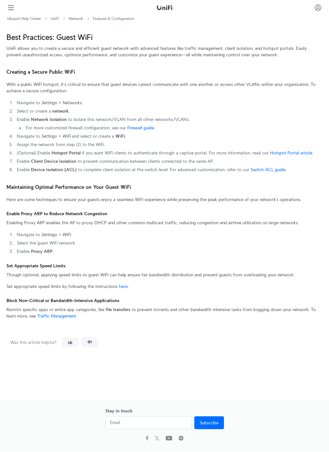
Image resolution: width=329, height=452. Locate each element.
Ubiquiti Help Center (24, 18)
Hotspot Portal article (290, 152)
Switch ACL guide (268, 169)
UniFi (55, 18)
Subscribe (209, 422)
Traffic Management (56, 315)
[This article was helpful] (70, 342)
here (123, 286)
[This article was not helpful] (89, 342)
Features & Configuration (113, 18)
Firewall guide (140, 127)
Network (76, 18)
